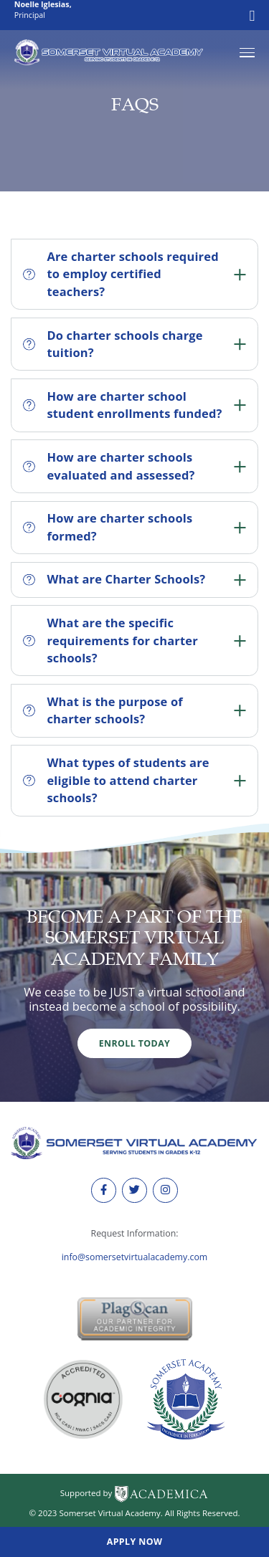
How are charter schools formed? (134, 527)
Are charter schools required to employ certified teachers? (134, 274)
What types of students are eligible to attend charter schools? (134, 780)
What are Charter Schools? (134, 579)
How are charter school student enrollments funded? (134, 405)
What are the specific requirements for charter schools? (134, 640)
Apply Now (135, 1541)
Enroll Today (134, 1043)
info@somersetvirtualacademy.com (135, 1257)
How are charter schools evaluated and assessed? (134, 466)
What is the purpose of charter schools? (134, 710)
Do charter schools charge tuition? (134, 344)
